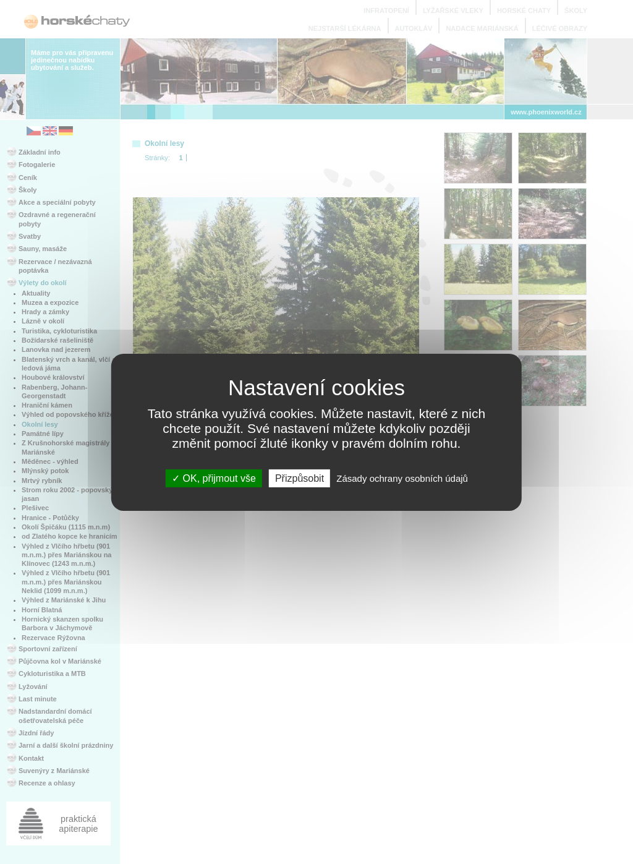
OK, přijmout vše (214, 478)
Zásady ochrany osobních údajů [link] (402, 478)
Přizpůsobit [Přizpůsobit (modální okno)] (299, 478)
